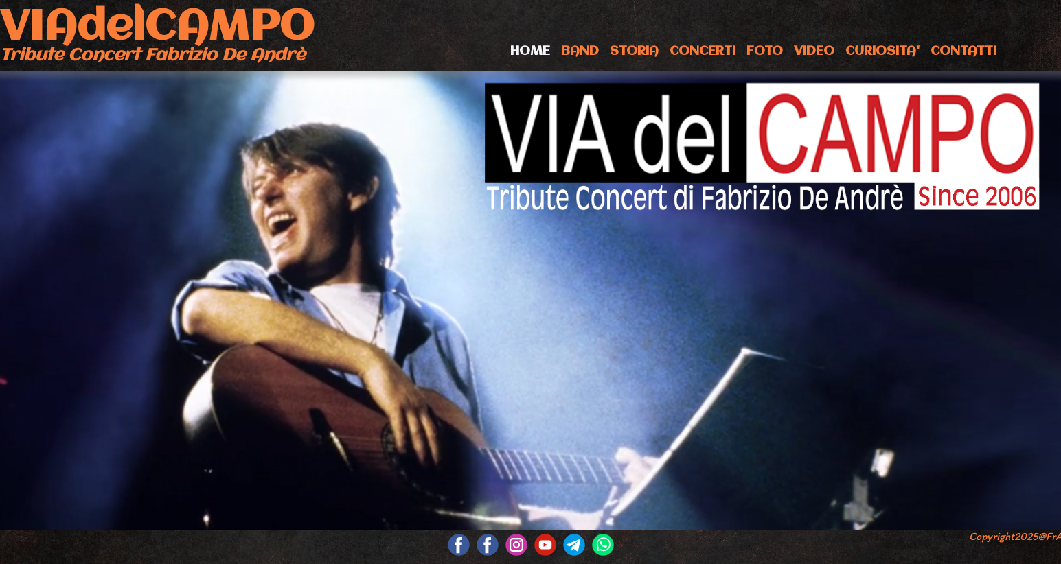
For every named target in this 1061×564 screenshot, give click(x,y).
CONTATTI (963, 51)
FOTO (764, 51)
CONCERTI (702, 51)
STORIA (634, 51)
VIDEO (814, 51)
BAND (580, 51)
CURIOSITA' (882, 51)
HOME (530, 51)
